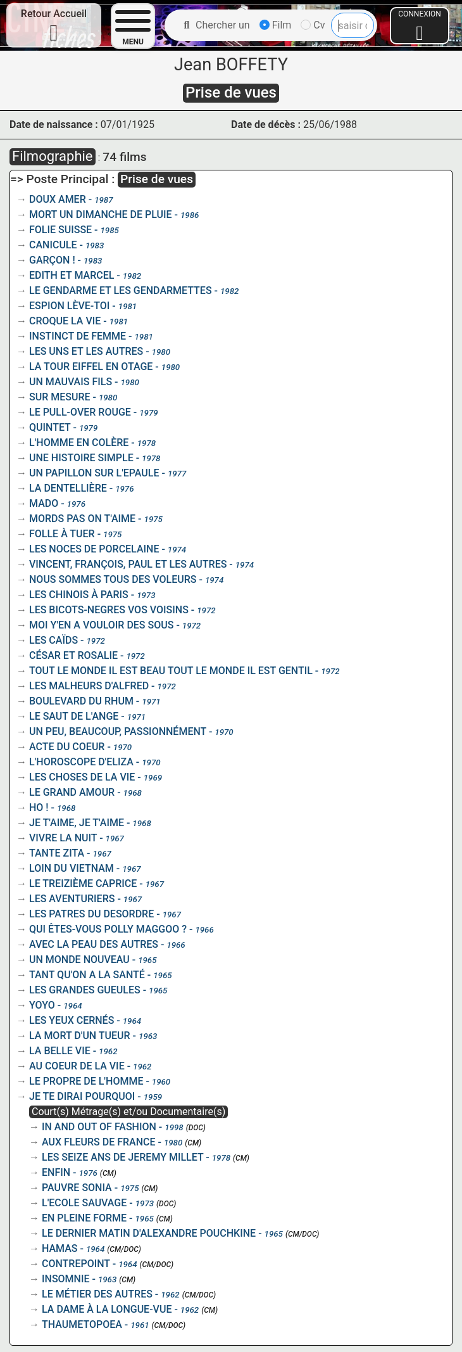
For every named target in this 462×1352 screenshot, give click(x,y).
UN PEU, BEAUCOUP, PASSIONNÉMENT (117, 731)
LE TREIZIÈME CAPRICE (83, 883)
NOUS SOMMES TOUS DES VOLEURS (113, 579)
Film (275, 25)
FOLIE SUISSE (60, 230)
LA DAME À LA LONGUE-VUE (107, 1309)
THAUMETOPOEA (82, 1324)
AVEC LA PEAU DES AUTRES (93, 944)
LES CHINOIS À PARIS (78, 595)
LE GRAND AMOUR (72, 792)
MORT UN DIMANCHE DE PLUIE (100, 214)
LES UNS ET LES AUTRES (86, 351)
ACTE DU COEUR (66, 747)
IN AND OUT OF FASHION (99, 1127)
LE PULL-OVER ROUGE (80, 412)
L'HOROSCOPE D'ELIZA (81, 762)
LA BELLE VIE (60, 1051)
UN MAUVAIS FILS (70, 382)
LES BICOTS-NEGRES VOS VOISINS (109, 610)
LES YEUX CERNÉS (71, 1020)
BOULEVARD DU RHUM (81, 701)
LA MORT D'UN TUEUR (79, 1036)
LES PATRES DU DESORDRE (91, 914)
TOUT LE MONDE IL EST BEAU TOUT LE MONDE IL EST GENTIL (171, 671)
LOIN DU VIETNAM (71, 868)
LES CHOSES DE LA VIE (82, 777)
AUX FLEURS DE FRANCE (99, 1142)
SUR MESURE (60, 397)
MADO (43, 503)
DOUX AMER (57, 199)
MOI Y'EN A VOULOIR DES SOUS (101, 625)
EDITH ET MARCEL (71, 275)
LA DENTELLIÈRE (68, 488)
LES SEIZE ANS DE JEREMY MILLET (122, 1157)
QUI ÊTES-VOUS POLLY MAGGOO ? (108, 929)
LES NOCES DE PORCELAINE (94, 549)
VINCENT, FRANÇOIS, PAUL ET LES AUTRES (128, 564)
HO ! (39, 807)
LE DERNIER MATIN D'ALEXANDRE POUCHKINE (149, 1233)
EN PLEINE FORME (84, 1218)
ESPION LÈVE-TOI (69, 306)
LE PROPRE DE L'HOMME (86, 1081)
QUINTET (49, 427)
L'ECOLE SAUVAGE (84, 1203)
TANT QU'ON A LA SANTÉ (87, 975)
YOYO (42, 1005)
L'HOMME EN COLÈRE (78, 443)
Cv (313, 25)
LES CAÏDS (53, 640)
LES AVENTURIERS (72, 899)
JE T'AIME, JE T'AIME (76, 823)
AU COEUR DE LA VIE (77, 1066)
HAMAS (60, 1248)
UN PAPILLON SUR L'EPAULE (94, 473)
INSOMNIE (66, 1279)
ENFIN (56, 1172)
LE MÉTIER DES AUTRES (97, 1294)
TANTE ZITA (56, 853)
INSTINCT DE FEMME (77, 336)
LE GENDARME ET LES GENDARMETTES (120, 290)
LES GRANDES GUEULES (84, 990)
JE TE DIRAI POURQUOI (82, 1096)
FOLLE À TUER (62, 534)
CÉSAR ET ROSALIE (73, 655)
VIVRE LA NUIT (63, 838)
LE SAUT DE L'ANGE (73, 716)
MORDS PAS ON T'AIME (82, 519)
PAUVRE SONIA (77, 1188)
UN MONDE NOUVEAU (79, 959)
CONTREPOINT (76, 1264)
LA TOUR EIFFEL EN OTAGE (91, 366)
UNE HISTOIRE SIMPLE (81, 458)
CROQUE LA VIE (65, 321)
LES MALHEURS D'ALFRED (89, 686)
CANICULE (53, 245)
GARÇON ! (52, 260)
